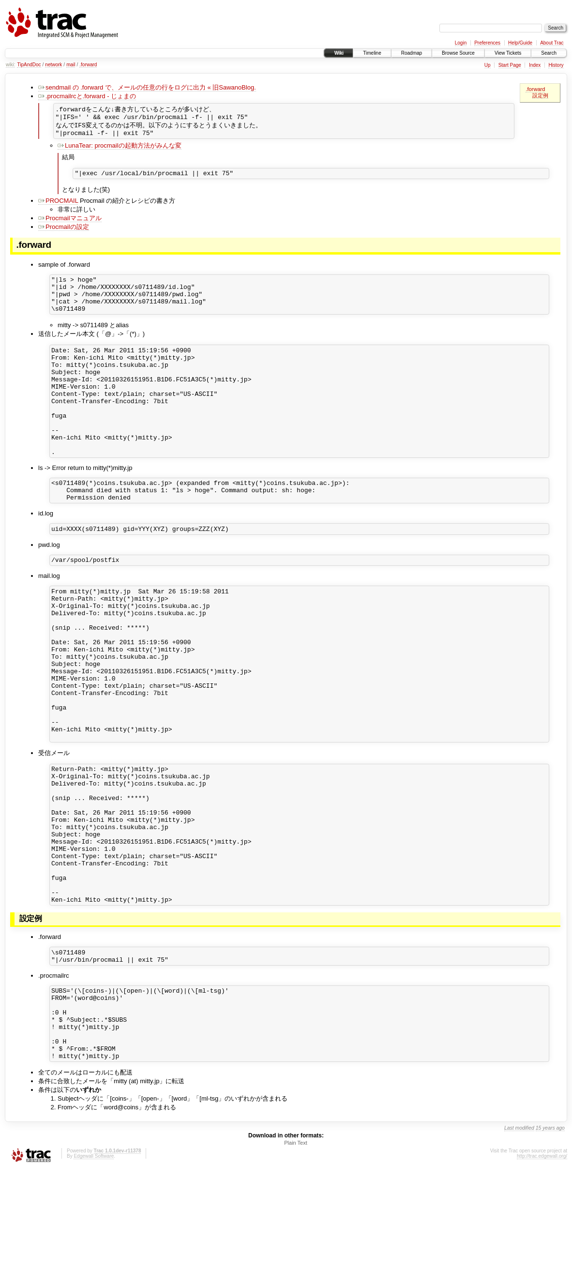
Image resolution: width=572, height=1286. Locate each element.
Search (549, 53)
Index (535, 65)
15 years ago (550, 1245)
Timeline (372, 53)
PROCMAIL (58, 206)
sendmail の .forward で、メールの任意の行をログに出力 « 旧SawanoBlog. (147, 87)
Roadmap (411, 53)
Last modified (519, 1245)
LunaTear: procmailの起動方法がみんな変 (119, 149)
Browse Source (458, 53)
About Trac (551, 42)
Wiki (338, 53)
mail (70, 64)
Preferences (487, 42)
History (555, 65)
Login (461, 42)
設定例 (540, 95)
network (53, 64)
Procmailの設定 (63, 232)
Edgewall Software (94, 1273)
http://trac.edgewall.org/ (542, 1273)
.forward (88, 64)
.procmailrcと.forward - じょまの (87, 96)
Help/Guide (520, 42)
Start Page (509, 65)
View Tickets (508, 53)
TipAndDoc (29, 64)
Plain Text (295, 1260)
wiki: (10, 64)
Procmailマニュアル (70, 223)
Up (487, 65)
